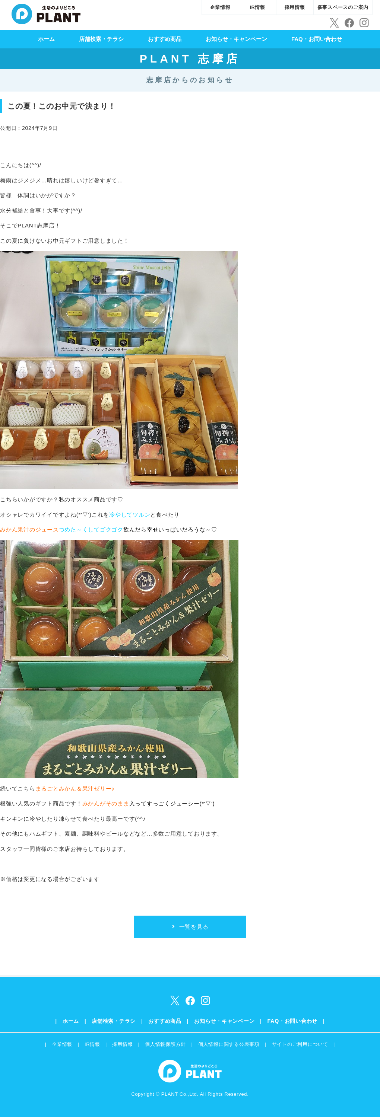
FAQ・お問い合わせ (316, 39)
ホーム (46, 39)
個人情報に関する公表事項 (229, 1044)
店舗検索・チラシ (101, 39)
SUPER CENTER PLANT (46, 13)
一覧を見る (194, 926)
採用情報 (295, 7)
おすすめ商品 (164, 39)
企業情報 (220, 7)
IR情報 (257, 7)
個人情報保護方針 (165, 1044)
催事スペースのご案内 (343, 7)
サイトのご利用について (300, 1044)
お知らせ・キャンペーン (236, 39)
